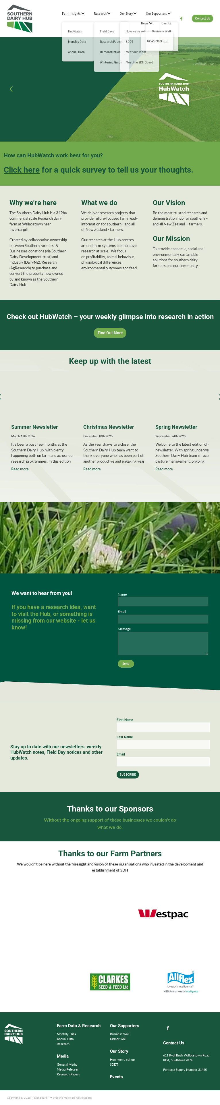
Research (102, 13)
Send (125, 664)
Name (122, 594)
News (147, 23)
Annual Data (65, 1039)
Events (166, 23)
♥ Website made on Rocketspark (71, 1098)
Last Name (125, 737)
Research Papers (68, 1074)
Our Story (128, 13)
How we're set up (122, 1059)
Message (124, 628)
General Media (67, 1064)
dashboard (40, 1098)
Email (122, 611)
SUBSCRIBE (128, 774)
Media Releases (68, 1069)
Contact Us (202, 18)
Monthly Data (66, 1034)
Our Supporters (158, 13)
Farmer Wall (118, 1039)
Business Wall (119, 1034)
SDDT (114, 1064)
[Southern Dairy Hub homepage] (27, 18)
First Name (125, 719)
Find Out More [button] (110, 332)
